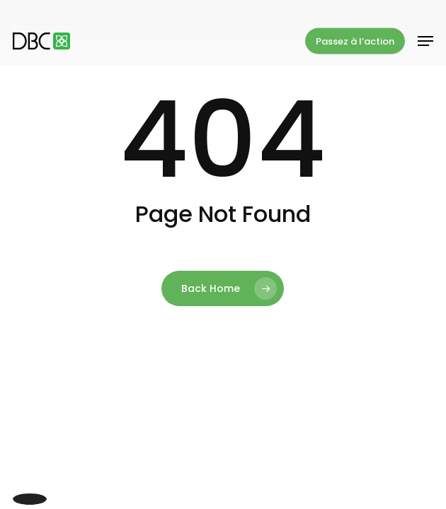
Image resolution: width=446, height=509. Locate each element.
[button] (425, 41)
